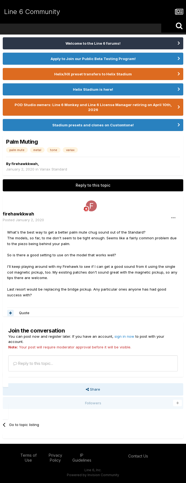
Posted (23, 220)
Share (93, 389)
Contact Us (138, 456)
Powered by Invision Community (93, 475)
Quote (24, 313)
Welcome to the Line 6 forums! (93, 43)
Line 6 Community (32, 12)
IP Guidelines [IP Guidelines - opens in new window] (81, 457)
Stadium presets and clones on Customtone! (93, 125)
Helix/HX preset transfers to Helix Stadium (93, 74)
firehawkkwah (25, 163)
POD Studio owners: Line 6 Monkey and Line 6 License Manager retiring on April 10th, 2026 (93, 107)
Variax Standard (53, 169)
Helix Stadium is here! (93, 89)
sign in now (124, 336)
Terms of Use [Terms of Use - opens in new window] (28, 457)
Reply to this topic (93, 185)
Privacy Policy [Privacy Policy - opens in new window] (55, 457)
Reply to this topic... (33, 363)
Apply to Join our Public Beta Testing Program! (93, 58)
